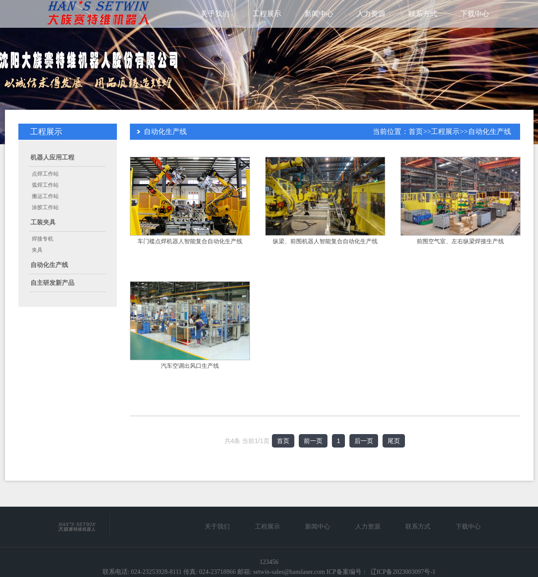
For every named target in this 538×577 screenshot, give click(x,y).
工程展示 (267, 13)
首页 (416, 131)
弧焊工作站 (45, 185)
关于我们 (215, 13)
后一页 (363, 440)
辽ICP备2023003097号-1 (402, 571)
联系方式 (423, 13)
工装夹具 (43, 222)
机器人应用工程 (52, 157)
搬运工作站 (45, 196)
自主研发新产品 (52, 283)
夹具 (37, 250)
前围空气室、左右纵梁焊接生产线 (460, 241)
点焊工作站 (45, 174)
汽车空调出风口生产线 (190, 365)
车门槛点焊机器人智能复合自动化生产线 (190, 241)
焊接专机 (42, 239)
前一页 (313, 440)
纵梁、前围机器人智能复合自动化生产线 (325, 241)
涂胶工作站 (45, 207)
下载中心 (475, 13)
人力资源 (371, 13)
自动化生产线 (49, 265)
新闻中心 (319, 13)
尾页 (393, 440)
